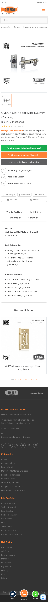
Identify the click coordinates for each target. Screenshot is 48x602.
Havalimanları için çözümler (19, 295)
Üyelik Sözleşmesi (9, 503)
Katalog (4, 570)
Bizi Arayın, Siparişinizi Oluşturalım (24, 155)
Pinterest (35, 199)
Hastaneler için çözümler (18, 283)
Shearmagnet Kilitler (10, 482)
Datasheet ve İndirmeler (12, 534)
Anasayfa (5, 27)
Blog (3, 574)
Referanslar (6, 562)
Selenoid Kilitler (8, 478)
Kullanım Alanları (8, 555)
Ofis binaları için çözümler (19, 287)
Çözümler (5, 551)
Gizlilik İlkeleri (6, 518)
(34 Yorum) (18, 126)
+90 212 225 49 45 (10, 428)
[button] (12, 379)
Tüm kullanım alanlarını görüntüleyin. (23, 279)
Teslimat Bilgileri (8, 507)
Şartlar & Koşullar (9, 515)
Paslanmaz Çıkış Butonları (13, 490)
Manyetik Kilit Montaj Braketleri (14, 471)
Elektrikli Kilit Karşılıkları (10, 475)
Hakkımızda (6, 547)
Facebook (24, 194)
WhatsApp (9, 194)
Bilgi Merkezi (6, 566)
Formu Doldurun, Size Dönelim (24, 162)
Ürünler (17, 27)
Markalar (5, 559)
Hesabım (40, 2)
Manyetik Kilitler (8, 463)
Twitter (39, 194)
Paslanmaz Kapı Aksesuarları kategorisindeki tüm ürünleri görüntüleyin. (20, 261)
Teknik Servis (6, 526)
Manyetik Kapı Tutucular (12, 486)
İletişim (4, 578)
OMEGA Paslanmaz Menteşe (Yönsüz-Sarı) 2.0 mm (24, 368)
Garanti (4, 522)
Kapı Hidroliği (7, 467)
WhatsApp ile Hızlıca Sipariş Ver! (24, 148)
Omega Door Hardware (12, 130)
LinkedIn (12, 199)
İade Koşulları (7, 511)
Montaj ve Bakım (8, 530)
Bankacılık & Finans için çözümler (22, 291)
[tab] (14, 213)
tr (2, 2)
